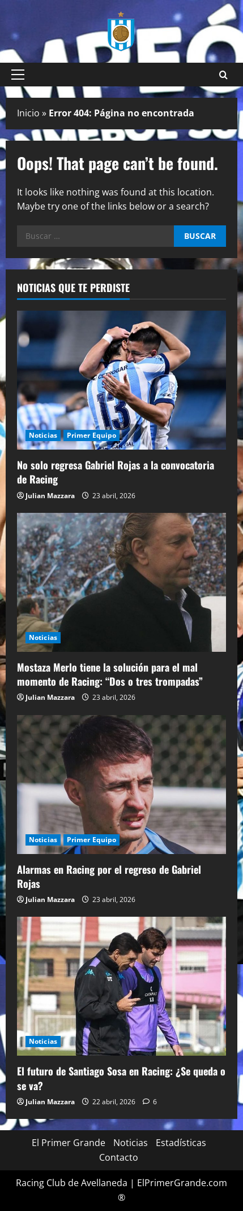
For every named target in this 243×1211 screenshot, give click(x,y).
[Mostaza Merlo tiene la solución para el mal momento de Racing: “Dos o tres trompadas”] (121, 582)
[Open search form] (223, 75)
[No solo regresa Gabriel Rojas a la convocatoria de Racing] (121, 380)
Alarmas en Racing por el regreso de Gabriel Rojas (109, 876)
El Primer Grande (68, 1142)
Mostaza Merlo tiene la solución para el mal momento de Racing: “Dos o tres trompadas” (110, 674)
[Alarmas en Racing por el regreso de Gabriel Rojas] (121, 784)
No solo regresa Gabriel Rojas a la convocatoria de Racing (115, 472)
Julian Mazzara (50, 495)
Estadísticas (181, 1142)
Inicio (28, 113)
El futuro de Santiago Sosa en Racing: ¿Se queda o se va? (121, 1078)
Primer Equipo (91, 435)
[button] (18, 74)
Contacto (118, 1157)
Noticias (43, 435)
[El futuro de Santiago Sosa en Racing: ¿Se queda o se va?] (121, 986)
